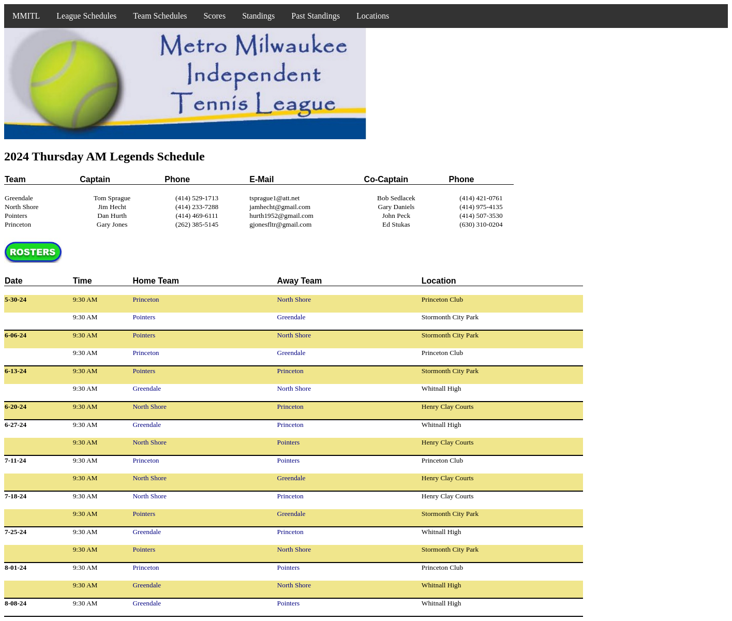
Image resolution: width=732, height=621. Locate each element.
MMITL (26, 15)
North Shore (294, 299)
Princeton (145, 299)
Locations (372, 15)
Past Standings (315, 15)
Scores (214, 15)
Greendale (291, 317)
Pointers (143, 317)
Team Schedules (160, 15)
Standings (258, 15)
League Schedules (86, 15)
